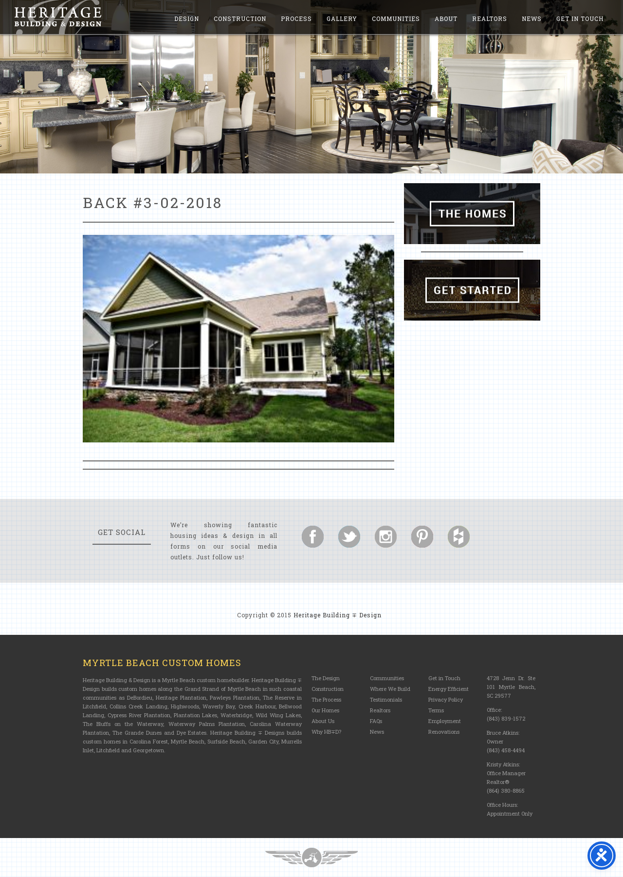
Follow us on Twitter (349, 537)
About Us (323, 720)
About (446, 18)
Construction (240, 18)
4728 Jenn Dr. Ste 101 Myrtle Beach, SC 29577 (511, 686)
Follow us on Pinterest (422, 537)
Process (296, 18)
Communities (396, 18)
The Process (326, 699)
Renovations (443, 731)
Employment (444, 720)
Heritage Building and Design (58, 17)
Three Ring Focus (311, 857)
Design (186, 18)
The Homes (472, 213)
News (532, 18)
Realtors (489, 18)
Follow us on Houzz (459, 537)
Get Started (472, 290)
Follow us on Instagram (386, 537)
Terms (436, 710)
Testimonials (386, 699)
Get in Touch (580, 18)
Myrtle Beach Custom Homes (162, 662)
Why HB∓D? (326, 731)
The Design (326, 678)
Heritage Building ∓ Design (337, 615)
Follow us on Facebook (313, 537)
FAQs (376, 720)
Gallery (342, 18)
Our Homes (325, 710)
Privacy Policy (445, 699)
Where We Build (390, 688)
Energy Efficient (448, 688)
